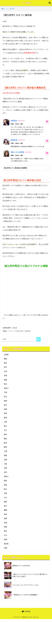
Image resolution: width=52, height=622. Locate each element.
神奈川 (6, 389)
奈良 (5, 474)
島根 (5, 487)
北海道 (6, 355)
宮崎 (5, 542)
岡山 (5, 491)
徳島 (5, 504)
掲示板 (28, 331)
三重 (5, 453)
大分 (5, 538)
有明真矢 (14, 121)
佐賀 (5, 525)
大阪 (5, 465)
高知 (5, 516)
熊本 (5, 534)
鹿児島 (14, 328)
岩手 (5, 367)
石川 (5, 431)
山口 (5, 500)
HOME (26, 614)
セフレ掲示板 (26, 3)
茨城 (5, 410)
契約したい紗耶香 (17, 152)
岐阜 (5, 444)
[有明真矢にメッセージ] (47, 121)
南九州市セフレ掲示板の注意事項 (15, 168)
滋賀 (5, 457)
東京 (5, 384)
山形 (5, 372)
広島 (5, 495)
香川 (5, 508)
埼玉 (5, 397)
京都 (5, 461)
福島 (5, 380)
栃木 (5, 406)
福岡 (5, 521)
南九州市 (20, 331)
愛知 (5, 440)
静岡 (5, 448)
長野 (5, 414)
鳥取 (5, 482)
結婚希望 (14, 140)
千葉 (5, 393)
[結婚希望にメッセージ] (47, 141)
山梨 (5, 423)
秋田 (5, 363)
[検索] (38, 339)
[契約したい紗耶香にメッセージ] (47, 153)
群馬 (5, 401)
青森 (5, 359)
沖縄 (5, 551)
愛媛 (5, 512)
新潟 (5, 418)
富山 (5, 427)
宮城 (5, 376)
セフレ (12, 331)
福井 (5, 436)
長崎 (5, 529)
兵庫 (5, 470)
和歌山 (6, 478)
